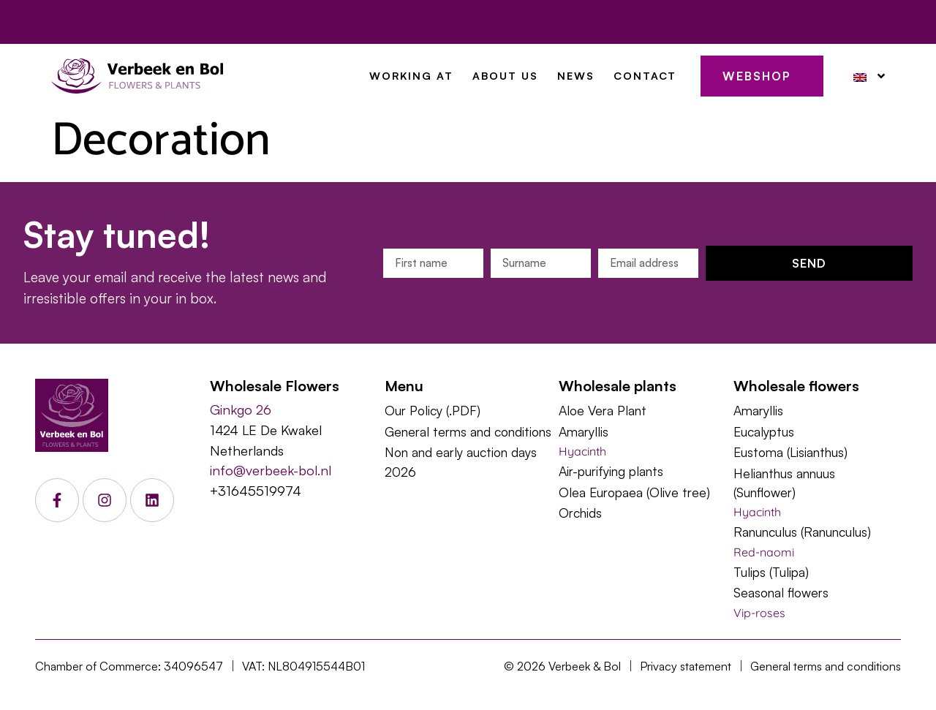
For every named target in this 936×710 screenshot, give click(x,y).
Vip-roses (759, 612)
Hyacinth (582, 451)
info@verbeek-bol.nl (270, 469)
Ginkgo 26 (240, 409)
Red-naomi (763, 552)
